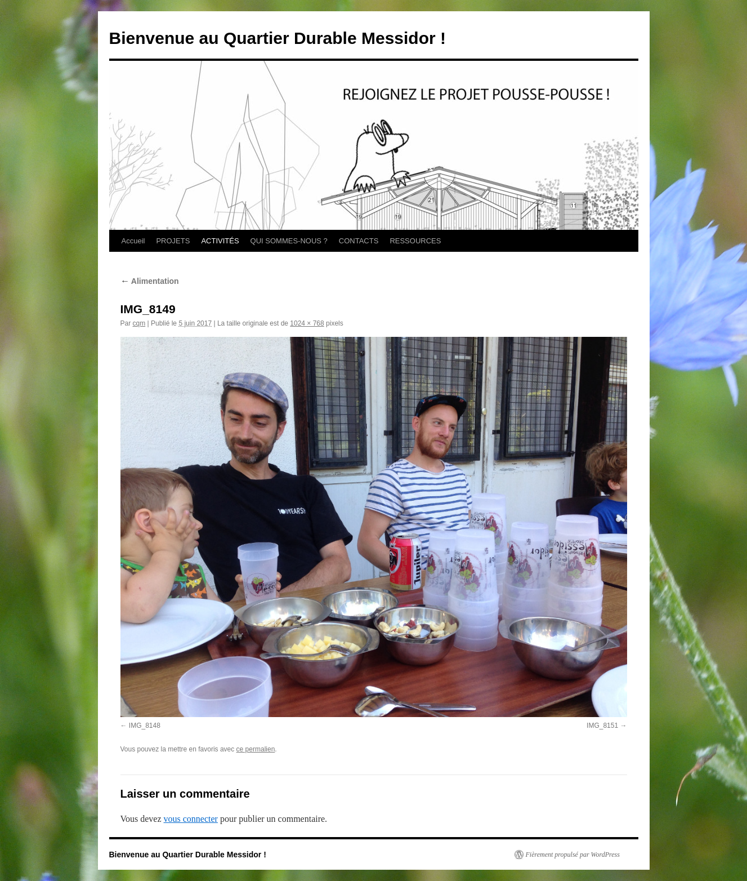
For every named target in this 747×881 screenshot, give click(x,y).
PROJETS (173, 241)
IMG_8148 (144, 725)
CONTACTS (359, 241)
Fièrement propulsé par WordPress (573, 854)
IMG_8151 (602, 725)
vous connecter (191, 819)
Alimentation (149, 281)
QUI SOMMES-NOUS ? (289, 241)
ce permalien (255, 749)
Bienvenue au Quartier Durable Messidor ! (277, 38)
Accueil (133, 241)
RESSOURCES (415, 241)
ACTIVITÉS (220, 241)
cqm (139, 323)
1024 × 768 (307, 323)
